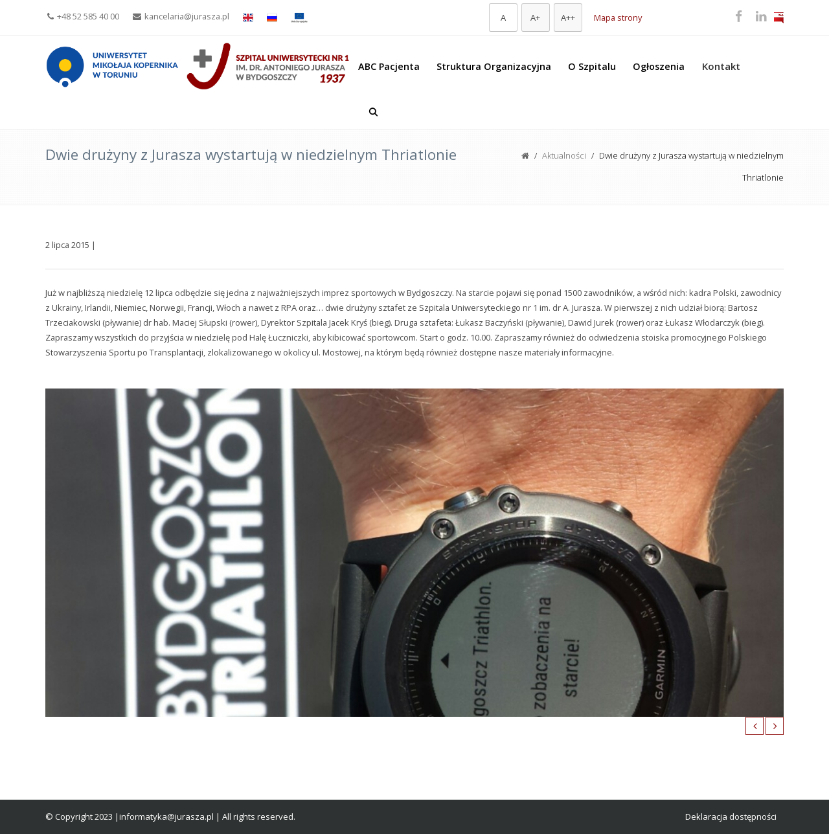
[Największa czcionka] (568, 17)
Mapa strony (618, 17)
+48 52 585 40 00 (83, 16)
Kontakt (721, 66)
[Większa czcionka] (535, 17)
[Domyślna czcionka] (503, 17)
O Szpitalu (592, 66)
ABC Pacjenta (389, 66)
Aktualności (564, 155)
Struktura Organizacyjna (494, 66)
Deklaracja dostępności (731, 816)
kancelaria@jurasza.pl (181, 16)
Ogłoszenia (659, 66)
